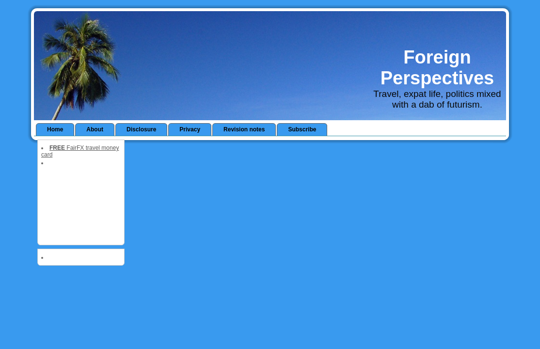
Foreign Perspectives (437, 67)
